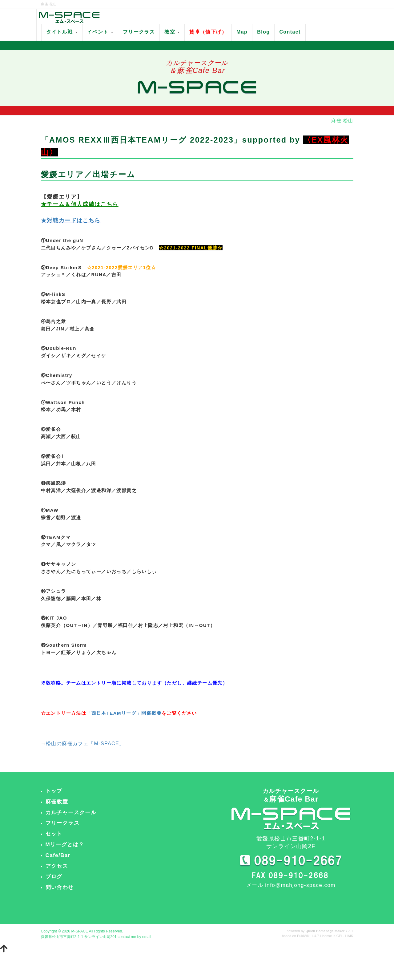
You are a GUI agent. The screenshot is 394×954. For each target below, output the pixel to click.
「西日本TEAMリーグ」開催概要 (124, 713)
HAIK (349, 936)
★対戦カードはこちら (71, 220)
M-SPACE (79, 931)
